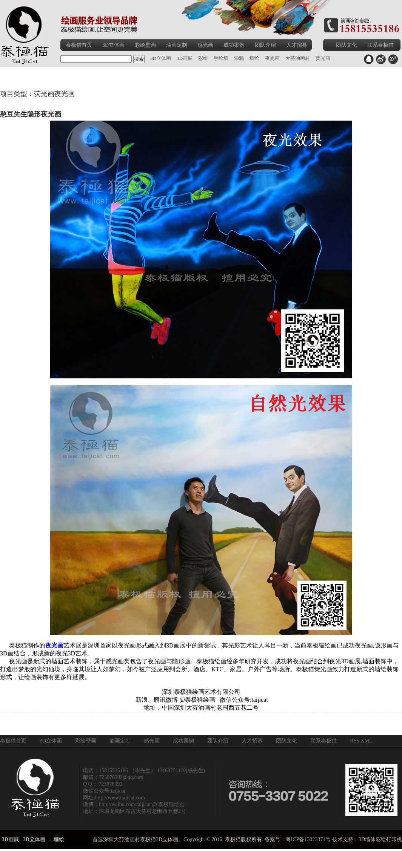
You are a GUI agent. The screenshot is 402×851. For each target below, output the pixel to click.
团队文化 (346, 45)
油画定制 (176, 45)
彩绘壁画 (145, 45)
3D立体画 (113, 45)
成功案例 (234, 45)
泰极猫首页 (79, 45)
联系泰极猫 (380, 45)
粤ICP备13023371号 (308, 839)
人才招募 (296, 45)
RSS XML (361, 741)
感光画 (205, 45)
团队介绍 (265, 45)
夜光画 (54, 645)
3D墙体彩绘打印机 (380, 839)
